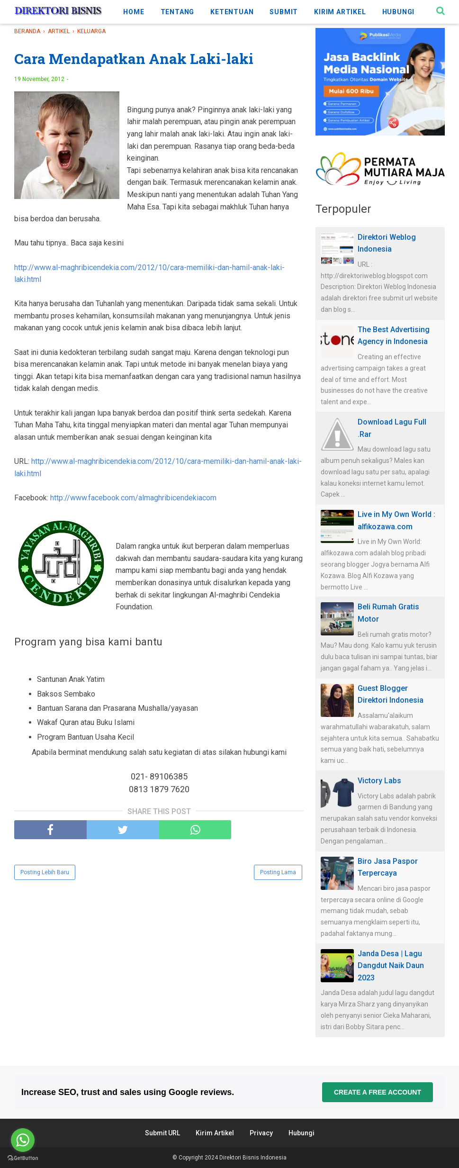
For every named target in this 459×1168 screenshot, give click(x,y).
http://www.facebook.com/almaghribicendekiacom (133, 497)
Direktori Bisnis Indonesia (253, 1157)
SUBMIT (284, 12)
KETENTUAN (231, 12)
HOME (133, 12)
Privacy (261, 1133)
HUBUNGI (398, 12)
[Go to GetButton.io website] (23, 1158)
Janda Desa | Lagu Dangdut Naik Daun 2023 (391, 965)
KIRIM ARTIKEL (340, 12)
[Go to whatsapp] (23, 1140)
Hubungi (301, 1133)
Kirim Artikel (215, 1133)
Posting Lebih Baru (44, 872)
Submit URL (162, 1133)
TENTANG (178, 12)
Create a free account (377, 1092)
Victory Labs (379, 780)
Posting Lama (278, 872)
